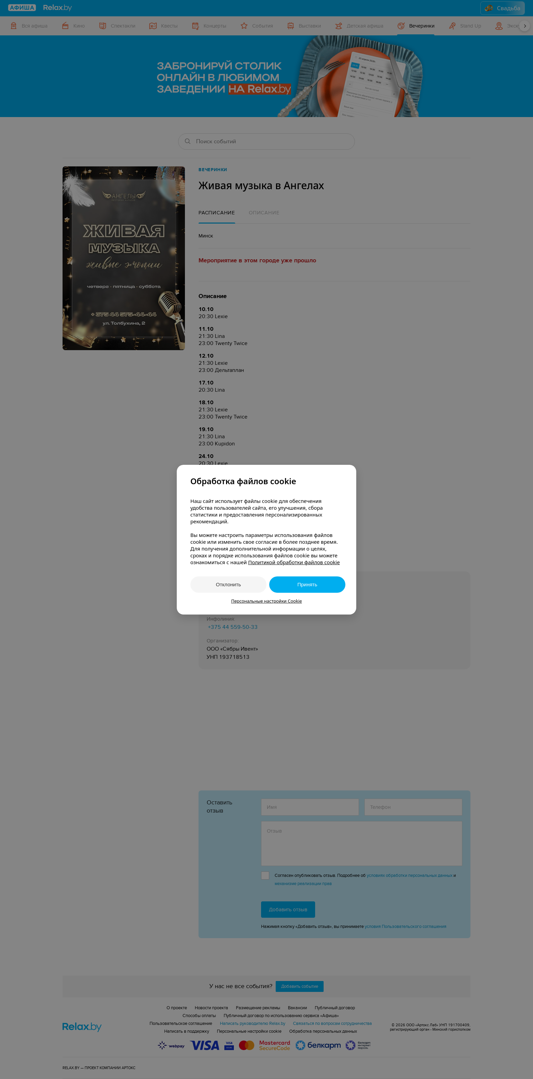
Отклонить (228, 584)
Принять (307, 584)
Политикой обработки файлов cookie (294, 562)
